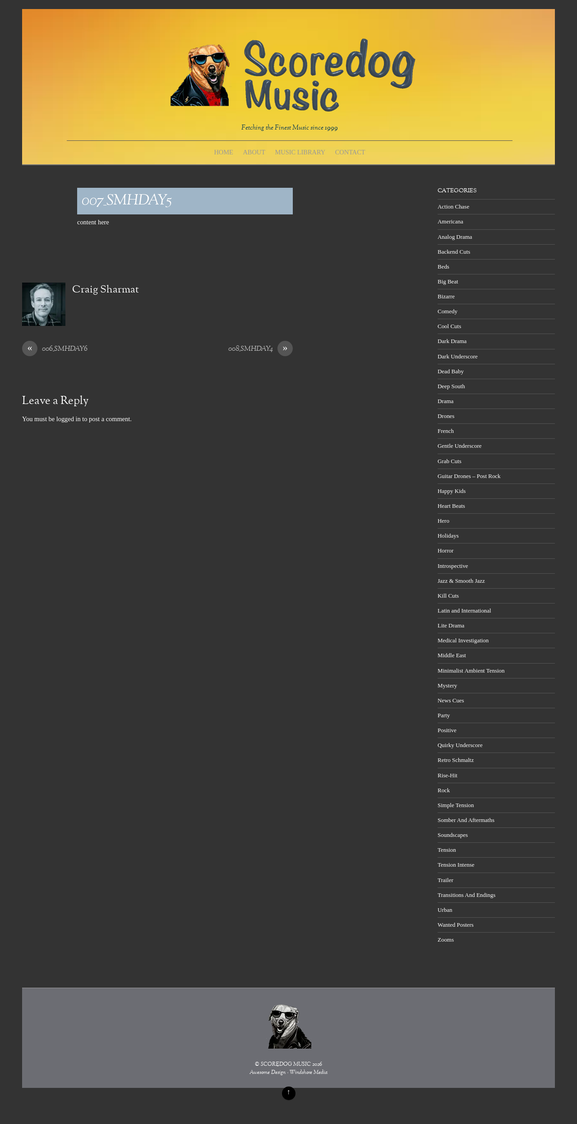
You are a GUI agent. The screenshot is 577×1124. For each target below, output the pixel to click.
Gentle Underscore (459, 445)
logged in (68, 419)
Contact (350, 152)
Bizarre (446, 296)
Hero (443, 520)
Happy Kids (452, 491)
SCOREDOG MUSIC (286, 1064)
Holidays (448, 535)
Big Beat (448, 281)
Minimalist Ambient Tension (471, 670)
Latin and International (464, 610)
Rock (444, 790)
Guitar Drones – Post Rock (469, 476)
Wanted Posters (456, 924)
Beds (443, 266)
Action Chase (453, 206)
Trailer (445, 880)
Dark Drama (452, 341)
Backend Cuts (454, 251)
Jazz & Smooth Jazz (461, 580)
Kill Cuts (448, 595)
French (446, 430)
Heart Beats (451, 505)
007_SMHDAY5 (126, 201)
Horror (445, 550)
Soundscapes (453, 834)
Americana (450, 221)
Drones (446, 416)
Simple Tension (456, 805)
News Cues (451, 700)
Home (223, 152)
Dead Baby (451, 371)
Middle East (452, 655)
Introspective (453, 565)
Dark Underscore (458, 356)
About (254, 152)
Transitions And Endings (466, 895)
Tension (447, 849)
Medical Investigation (463, 640)
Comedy (447, 311)
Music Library (300, 152)
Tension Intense (456, 864)
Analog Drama (455, 236)
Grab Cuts (450, 461)
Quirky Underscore (460, 745)
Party (444, 715)
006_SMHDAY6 (55, 349)
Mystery (447, 685)
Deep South (451, 386)
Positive (447, 730)
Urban (445, 909)
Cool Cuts (449, 326)
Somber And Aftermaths (466, 820)
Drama (445, 401)
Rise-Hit (447, 775)
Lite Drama (451, 625)
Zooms (446, 939)
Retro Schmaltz (456, 760)
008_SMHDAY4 (260, 349)
